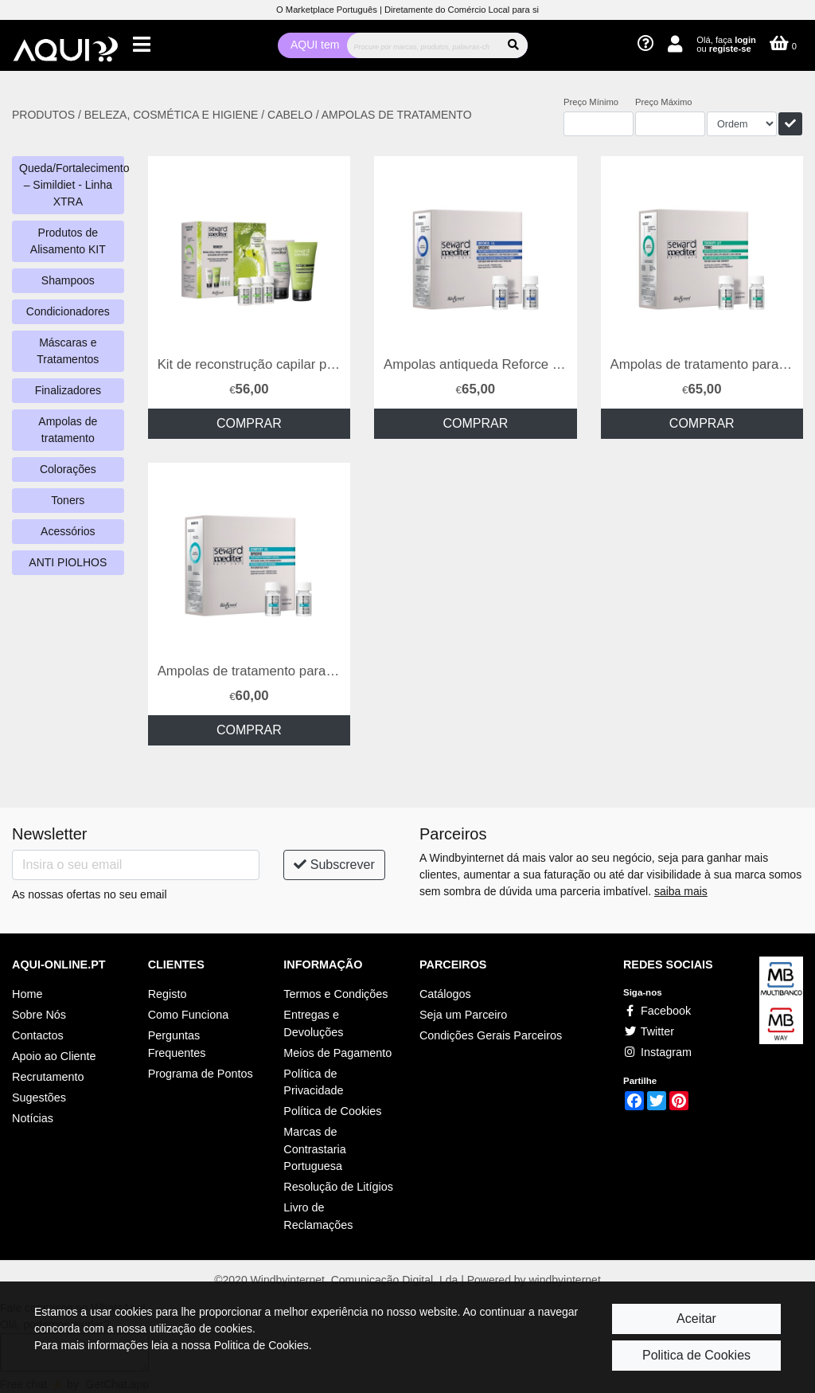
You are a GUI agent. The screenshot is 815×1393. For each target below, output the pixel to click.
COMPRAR (249, 423)
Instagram (657, 1052)
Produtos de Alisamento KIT (68, 241)
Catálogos (445, 994)
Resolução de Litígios (338, 1186)
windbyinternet (565, 1280)
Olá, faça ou (726, 44)
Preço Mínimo (590, 102)
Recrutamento (48, 1076)
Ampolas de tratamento (67, 429)
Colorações (68, 469)
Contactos (38, 1035)
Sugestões (39, 1097)
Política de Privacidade (313, 1082)
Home (27, 994)
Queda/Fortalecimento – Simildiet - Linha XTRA (71, 185)
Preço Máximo (663, 102)
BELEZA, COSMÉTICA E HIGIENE (173, 114)
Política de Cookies (332, 1111)
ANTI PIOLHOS (68, 562)
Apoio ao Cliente (54, 1056)
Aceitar (696, 1318)
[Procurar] (423, 45)
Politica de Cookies (696, 1355)
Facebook (657, 1010)
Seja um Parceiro (463, 1014)
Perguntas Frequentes (177, 1044)
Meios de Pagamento (337, 1053)
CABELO (290, 114)
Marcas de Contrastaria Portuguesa (314, 1148)
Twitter (648, 1031)
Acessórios (68, 531)
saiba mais (681, 891)
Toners (67, 500)
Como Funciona (188, 1014)
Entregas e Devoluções (313, 1023)
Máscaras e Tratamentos (68, 351)
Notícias (32, 1118)
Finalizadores (68, 390)
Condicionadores (68, 311)
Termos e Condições (335, 994)
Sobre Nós (39, 1014)
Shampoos (68, 280)
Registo (167, 994)
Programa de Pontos (200, 1073)
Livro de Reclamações (318, 1216)
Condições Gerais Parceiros (490, 1035)
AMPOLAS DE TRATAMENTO (397, 114)
